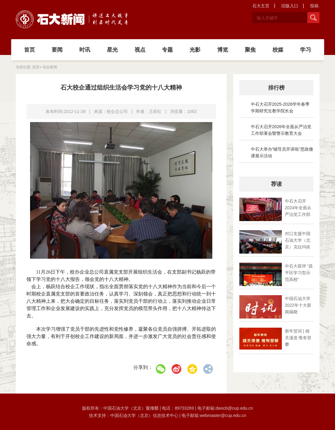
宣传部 (153, 408)
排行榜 (276, 88)
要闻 (57, 50)
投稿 (314, 5)
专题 (167, 50)
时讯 (84, 50)
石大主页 (260, 5)
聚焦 (250, 50)
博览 (222, 50)
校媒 (277, 50)
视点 (140, 50)
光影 (195, 50)
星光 (112, 50)
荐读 (276, 184)
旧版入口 (289, 5)
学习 (305, 50)
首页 (29, 50)
